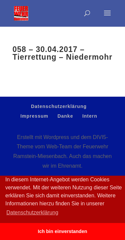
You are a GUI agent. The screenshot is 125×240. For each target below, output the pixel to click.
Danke (65, 116)
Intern (89, 116)
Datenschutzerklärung (59, 106)
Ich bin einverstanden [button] (62, 231)
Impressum (34, 116)
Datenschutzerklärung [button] (32, 212)
